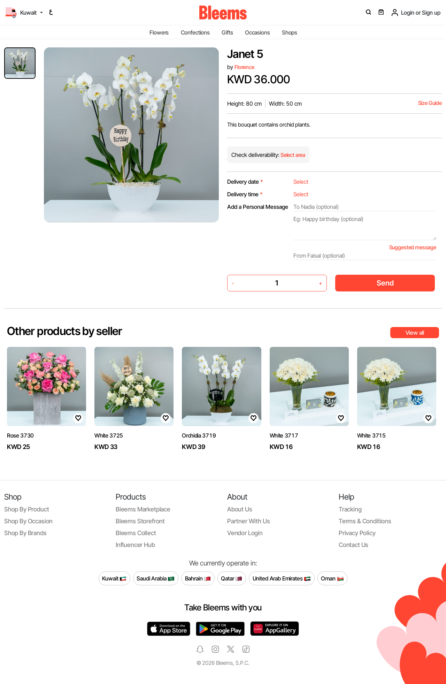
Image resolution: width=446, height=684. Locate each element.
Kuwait (114, 578)
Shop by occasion (28, 521)
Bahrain (198, 578)
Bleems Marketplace (143, 509)
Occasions (257, 32)
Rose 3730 (20, 435)
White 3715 (371, 435)
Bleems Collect (136, 533)
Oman (332, 578)
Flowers (159, 32)
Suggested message (412, 247)
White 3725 (108, 435)
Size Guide (430, 103)
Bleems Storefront (140, 521)
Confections (195, 32)
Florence (244, 67)
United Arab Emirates (282, 578)
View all (415, 332)
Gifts (227, 32)
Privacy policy (357, 533)
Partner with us (248, 521)
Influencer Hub (135, 544)
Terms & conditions (365, 521)
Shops (289, 32)
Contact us (353, 544)
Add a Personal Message (257, 206)
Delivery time (245, 194)
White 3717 (284, 435)
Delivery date (245, 181)
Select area (292, 155)
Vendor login (245, 533)
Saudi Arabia (156, 578)
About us (239, 509)
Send (385, 283)
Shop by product (26, 509)
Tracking (350, 509)
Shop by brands (25, 533)
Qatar (231, 578)
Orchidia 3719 (199, 435)
